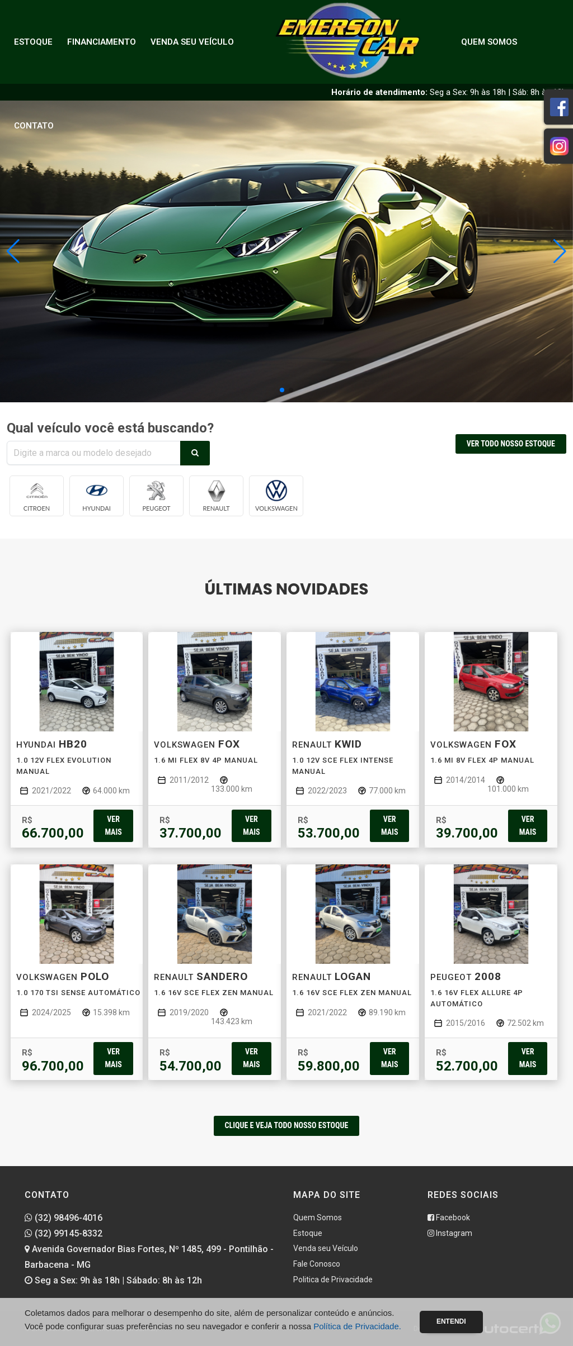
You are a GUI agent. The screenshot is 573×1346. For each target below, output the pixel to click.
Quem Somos (489, 42)
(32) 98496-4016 (63, 1217)
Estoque (33, 42)
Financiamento (101, 42)
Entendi (451, 1321)
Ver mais (113, 825)
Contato (34, 126)
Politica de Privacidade (333, 1279)
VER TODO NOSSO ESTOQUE (511, 443)
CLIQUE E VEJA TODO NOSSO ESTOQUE (287, 1125)
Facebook (449, 1217)
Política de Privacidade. (357, 1326)
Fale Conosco (316, 1263)
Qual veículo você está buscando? (110, 428)
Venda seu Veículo (192, 42)
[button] (559, 251)
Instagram (450, 1233)
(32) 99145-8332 (63, 1233)
